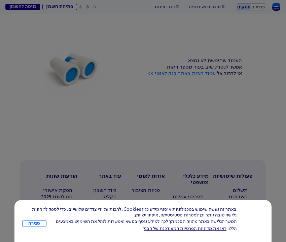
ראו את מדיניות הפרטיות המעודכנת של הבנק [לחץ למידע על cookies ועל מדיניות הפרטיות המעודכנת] (184, 228)
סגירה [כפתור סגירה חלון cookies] (34, 223)
